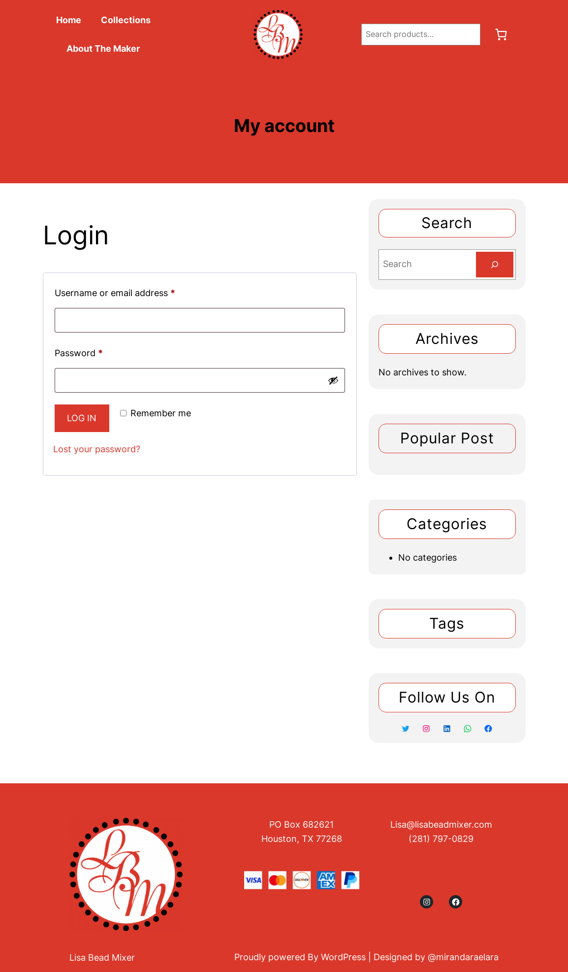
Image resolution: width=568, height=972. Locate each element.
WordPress (343, 957)
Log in (81, 418)
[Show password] (333, 380)
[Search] (494, 264)
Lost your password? (96, 449)
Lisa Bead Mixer (102, 957)
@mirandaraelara (463, 957)
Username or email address (118, 293)
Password (81, 353)
